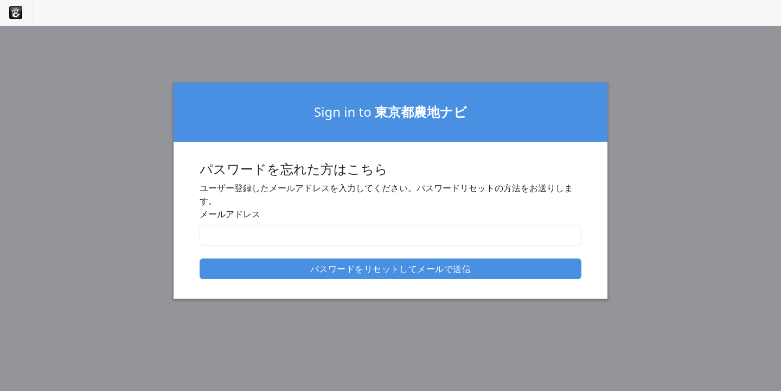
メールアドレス (230, 214)
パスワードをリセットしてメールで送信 (390, 269)
